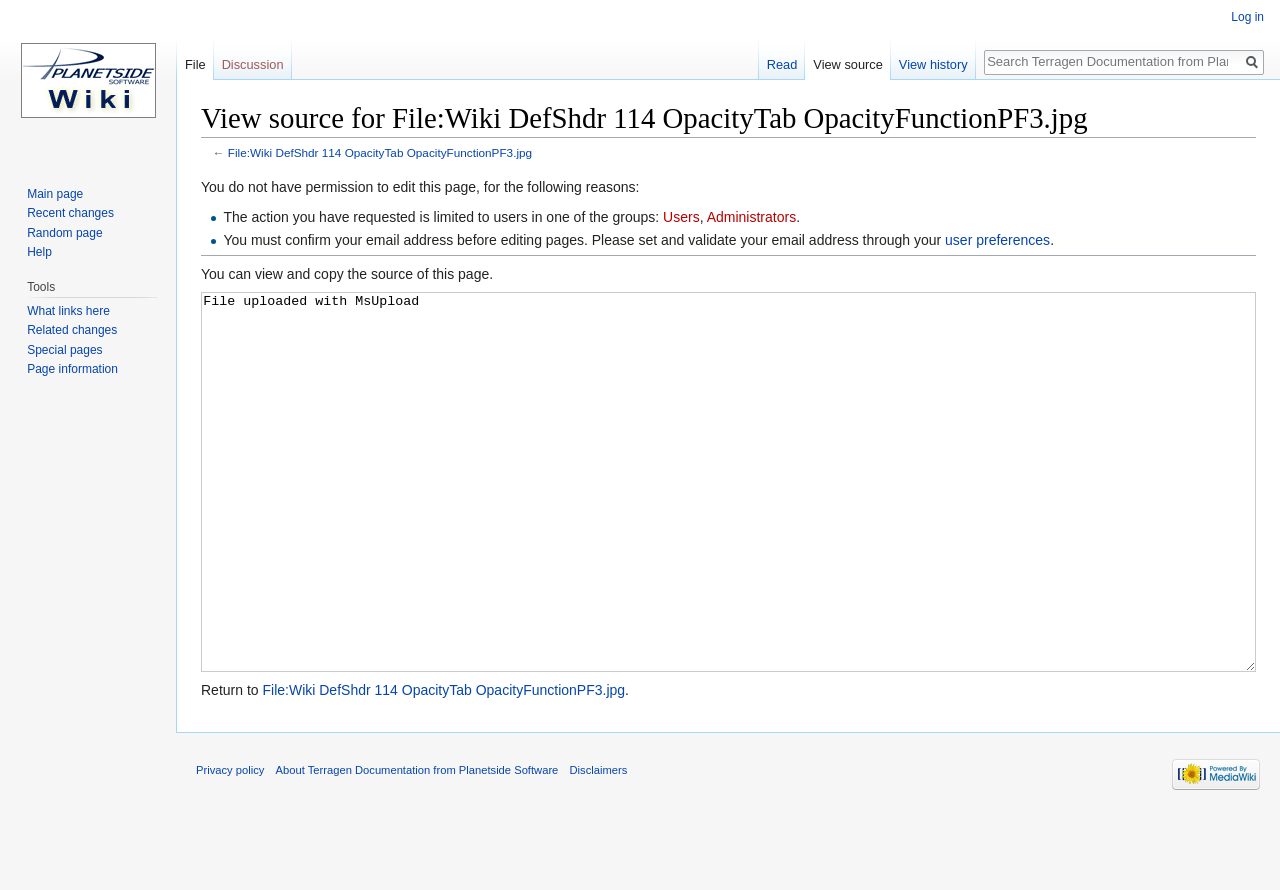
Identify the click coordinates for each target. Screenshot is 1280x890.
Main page (55, 194)
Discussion (253, 64)
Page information (72, 369)
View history (933, 64)
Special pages (64, 350)
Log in (1247, 17)
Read (782, 64)
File (195, 64)
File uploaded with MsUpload (728, 519)
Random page (64, 233)
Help (39, 252)
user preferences (997, 240)
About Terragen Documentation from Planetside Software (417, 845)
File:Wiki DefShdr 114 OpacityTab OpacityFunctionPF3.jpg (380, 152)
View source (847, 64)
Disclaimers (599, 845)
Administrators (751, 217)
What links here (68, 311)
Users (681, 217)
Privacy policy (230, 845)
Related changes (72, 330)
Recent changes (70, 213)
